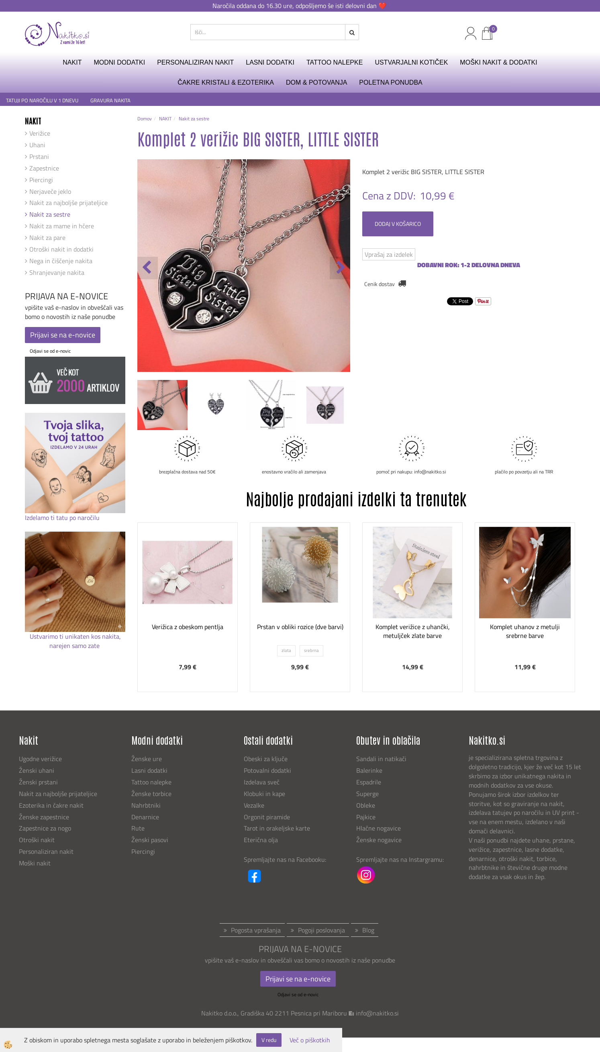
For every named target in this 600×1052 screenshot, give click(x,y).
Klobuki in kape (264, 793)
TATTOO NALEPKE (334, 62)
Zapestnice (44, 168)
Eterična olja (261, 840)
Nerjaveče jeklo (50, 191)
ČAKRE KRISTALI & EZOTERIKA (226, 82)
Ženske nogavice (379, 840)
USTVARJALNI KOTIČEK (411, 62)
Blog (368, 930)
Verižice (39, 133)
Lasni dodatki (149, 770)
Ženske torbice (151, 793)
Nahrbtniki (146, 805)
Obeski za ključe (266, 759)
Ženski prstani (39, 782)
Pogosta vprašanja (256, 930)
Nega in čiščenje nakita (60, 261)
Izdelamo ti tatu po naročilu (63, 517)
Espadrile (368, 782)
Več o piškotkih (310, 1040)
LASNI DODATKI (270, 62)
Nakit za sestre (49, 214)
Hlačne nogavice (378, 828)
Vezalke (254, 805)
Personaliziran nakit (46, 851)
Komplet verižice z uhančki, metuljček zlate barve (413, 631)
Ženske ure (147, 759)
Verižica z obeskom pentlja (187, 627)
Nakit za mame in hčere (61, 226)
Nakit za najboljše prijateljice (68, 202)
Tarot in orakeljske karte (277, 828)
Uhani (37, 145)
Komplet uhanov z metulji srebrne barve (525, 631)
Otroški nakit (37, 840)
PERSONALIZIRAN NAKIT (195, 62)
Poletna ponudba (390, 82)
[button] (340, 268)
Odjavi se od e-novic (50, 351)
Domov (144, 118)
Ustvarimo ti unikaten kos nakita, (75, 636)
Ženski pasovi (150, 840)
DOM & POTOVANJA (316, 82)
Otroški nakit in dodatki (61, 249)
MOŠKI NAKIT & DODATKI (498, 62)
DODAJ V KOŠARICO (398, 223)
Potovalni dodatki (267, 770)
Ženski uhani (37, 770)
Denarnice (145, 817)
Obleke (365, 805)
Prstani (39, 156)
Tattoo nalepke (151, 782)
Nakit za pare (47, 237)
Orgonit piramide (267, 817)
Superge (367, 793)
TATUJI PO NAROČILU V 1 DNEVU (42, 100)
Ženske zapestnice (45, 817)
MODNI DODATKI (119, 62)
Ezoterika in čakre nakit (52, 805)
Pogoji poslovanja (321, 930)
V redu (268, 1040)
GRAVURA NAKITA (110, 100)
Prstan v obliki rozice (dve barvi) (300, 627)
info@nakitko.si (377, 1013)
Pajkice (366, 817)
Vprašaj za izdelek (389, 254)
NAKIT (72, 62)
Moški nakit (35, 863)
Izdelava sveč (262, 782)
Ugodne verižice (40, 759)
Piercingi (41, 180)
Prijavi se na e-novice (62, 334)
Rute (138, 828)
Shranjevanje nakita (56, 272)
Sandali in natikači (382, 759)
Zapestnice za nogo (46, 828)
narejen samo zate (75, 645)
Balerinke (369, 770)
